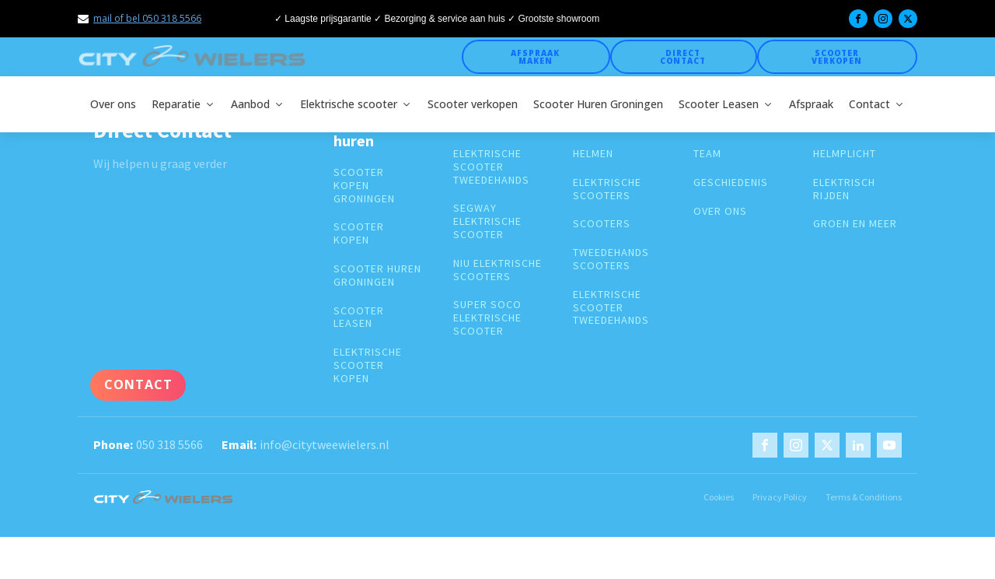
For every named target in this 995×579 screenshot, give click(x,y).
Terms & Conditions (864, 497)
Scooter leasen (358, 317)
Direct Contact (683, 56)
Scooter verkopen (837, 56)
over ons (720, 211)
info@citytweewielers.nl (324, 444)
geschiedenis (730, 182)
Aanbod (258, 103)
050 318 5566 (169, 444)
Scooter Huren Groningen (598, 103)
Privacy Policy (779, 497)
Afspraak (811, 103)
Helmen (593, 153)
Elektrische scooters (607, 189)
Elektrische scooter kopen (367, 365)
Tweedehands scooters (611, 259)
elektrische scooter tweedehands (491, 166)
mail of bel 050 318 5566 (147, 18)
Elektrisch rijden (844, 189)
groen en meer (855, 223)
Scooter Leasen (726, 103)
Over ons (113, 103)
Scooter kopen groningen (364, 185)
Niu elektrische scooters (497, 270)
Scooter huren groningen (377, 275)
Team (707, 153)
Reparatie (183, 103)
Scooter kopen (358, 233)
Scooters (601, 223)
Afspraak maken (535, 56)
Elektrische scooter (356, 103)
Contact (877, 103)
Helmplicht (844, 153)
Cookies (718, 497)
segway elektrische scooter (487, 221)
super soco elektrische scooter (487, 317)
